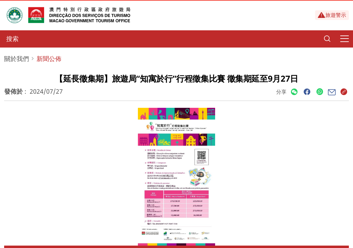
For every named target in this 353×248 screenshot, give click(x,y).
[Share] (294, 92)
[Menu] (344, 39)
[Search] (327, 39)
